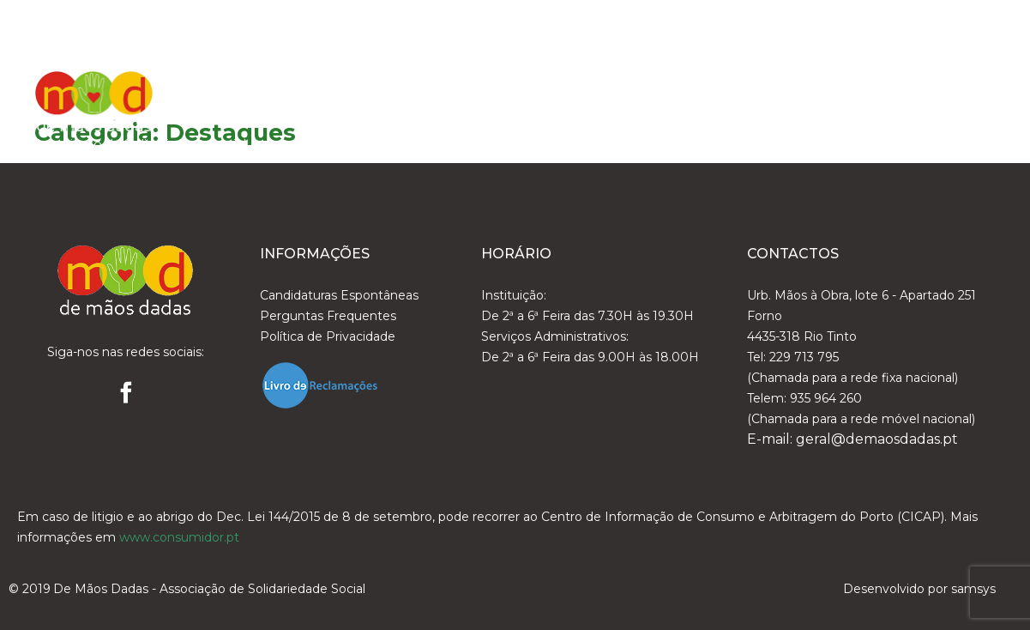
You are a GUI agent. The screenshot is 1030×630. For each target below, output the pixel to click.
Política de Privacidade (327, 336)
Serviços (716, 87)
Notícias (812, 87)
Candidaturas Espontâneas (339, 295)
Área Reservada (928, 87)
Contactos (942, 130)
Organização (602, 87)
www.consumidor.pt (179, 537)
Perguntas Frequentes (328, 316)
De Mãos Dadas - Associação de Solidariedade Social (209, 589)
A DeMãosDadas (461, 87)
